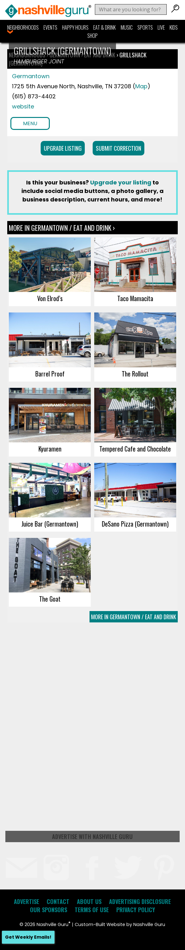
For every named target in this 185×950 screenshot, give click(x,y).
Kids (174, 27)
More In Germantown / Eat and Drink (133, 617)
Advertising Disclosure (140, 901)
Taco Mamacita (135, 298)
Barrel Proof (50, 373)
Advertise (26, 901)
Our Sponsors (48, 910)
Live (161, 27)
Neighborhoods (23, 27)
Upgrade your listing (120, 182)
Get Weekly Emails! (28, 937)
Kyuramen (49, 448)
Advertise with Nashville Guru (92, 836)
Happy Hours (75, 27)
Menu (30, 123)
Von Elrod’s (50, 298)
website (23, 106)
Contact (58, 901)
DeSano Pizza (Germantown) (135, 523)
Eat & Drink (104, 27)
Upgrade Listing (63, 148)
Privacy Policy (135, 910)
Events (50, 27)
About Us (89, 901)
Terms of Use (92, 910)
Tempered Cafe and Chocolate (135, 448)
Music (127, 27)
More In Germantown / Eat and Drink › (62, 228)
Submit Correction (118, 148)
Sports (145, 27)
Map (141, 86)
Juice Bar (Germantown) (49, 523)
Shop (92, 35)
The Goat (50, 598)
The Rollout (135, 373)
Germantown (30, 76)
